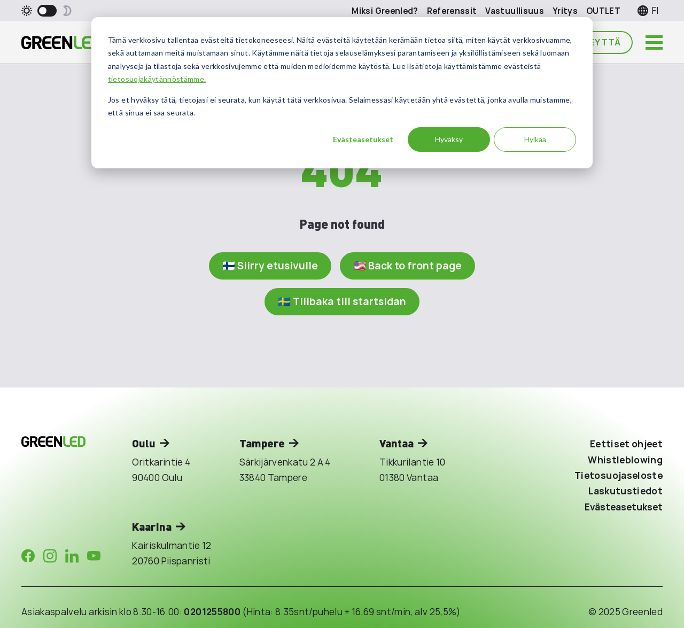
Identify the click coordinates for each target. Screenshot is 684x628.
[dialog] (342, 92)
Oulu (144, 442)
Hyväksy (449, 139)
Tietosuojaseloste (618, 475)
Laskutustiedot (625, 491)
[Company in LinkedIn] (72, 555)
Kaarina (152, 526)
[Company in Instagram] (50, 555)
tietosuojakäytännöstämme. (157, 78)
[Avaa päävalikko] (654, 42)
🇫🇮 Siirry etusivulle (270, 265)
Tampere (262, 442)
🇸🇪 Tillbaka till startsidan (342, 301)
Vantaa (396, 442)
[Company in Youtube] (93, 555)
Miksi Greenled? (385, 11)
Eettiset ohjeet (626, 444)
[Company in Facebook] (28, 555)
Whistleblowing (625, 460)
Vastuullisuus (514, 11)
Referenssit (452, 11)
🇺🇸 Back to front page (407, 265)
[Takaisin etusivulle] (61, 43)
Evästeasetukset (363, 139)
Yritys (565, 11)
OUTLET (603, 11)
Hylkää (535, 139)
